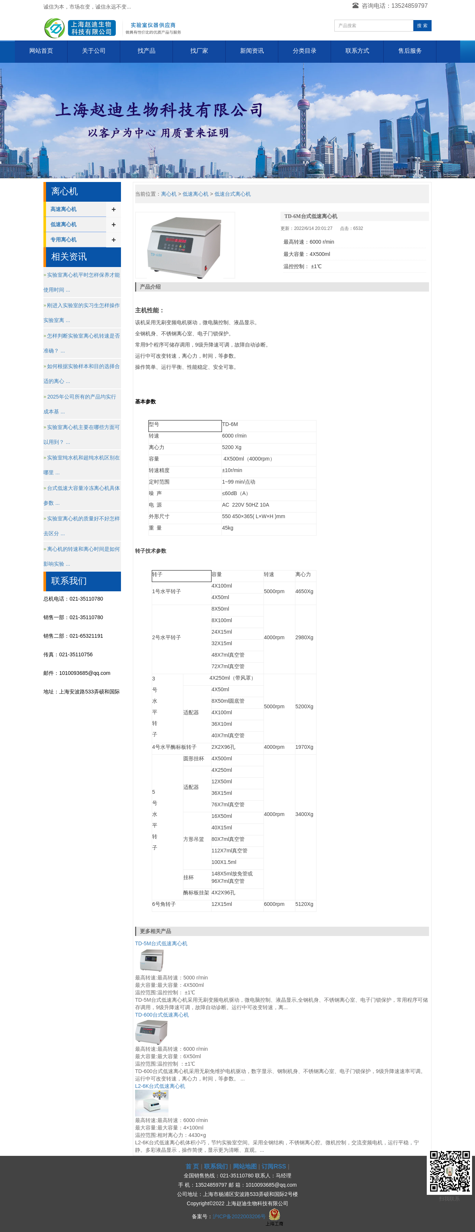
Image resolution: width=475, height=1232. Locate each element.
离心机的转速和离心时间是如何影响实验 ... (81, 556)
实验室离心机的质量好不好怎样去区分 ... (81, 526)
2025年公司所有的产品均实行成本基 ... (79, 404)
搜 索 (422, 25)
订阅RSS (274, 1166)
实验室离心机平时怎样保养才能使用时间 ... (81, 282)
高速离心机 (63, 209)
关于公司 (94, 51)
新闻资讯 (252, 51)
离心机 (169, 194)
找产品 (146, 51)
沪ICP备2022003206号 (239, 1216)
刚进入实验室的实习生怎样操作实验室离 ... (81, 312)
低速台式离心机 (232, 194)
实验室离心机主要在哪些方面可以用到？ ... (81, 434)
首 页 (192, 1166)
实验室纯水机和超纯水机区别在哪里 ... (81, 465)
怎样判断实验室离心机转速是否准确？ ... (81, 343)
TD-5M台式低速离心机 (161, 943)
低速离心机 (63, 224)
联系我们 (216, 1166)
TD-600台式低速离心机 (162, 1015)
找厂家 (199, 51)
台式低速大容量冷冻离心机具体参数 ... (81, 495)
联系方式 (357, 51)
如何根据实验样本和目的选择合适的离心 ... (81, 373)
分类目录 (305, 51)
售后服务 (410, 51)
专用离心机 (63, 240)
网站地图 (245, 1166)
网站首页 (41, 51)
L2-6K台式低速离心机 (160, 1086)
